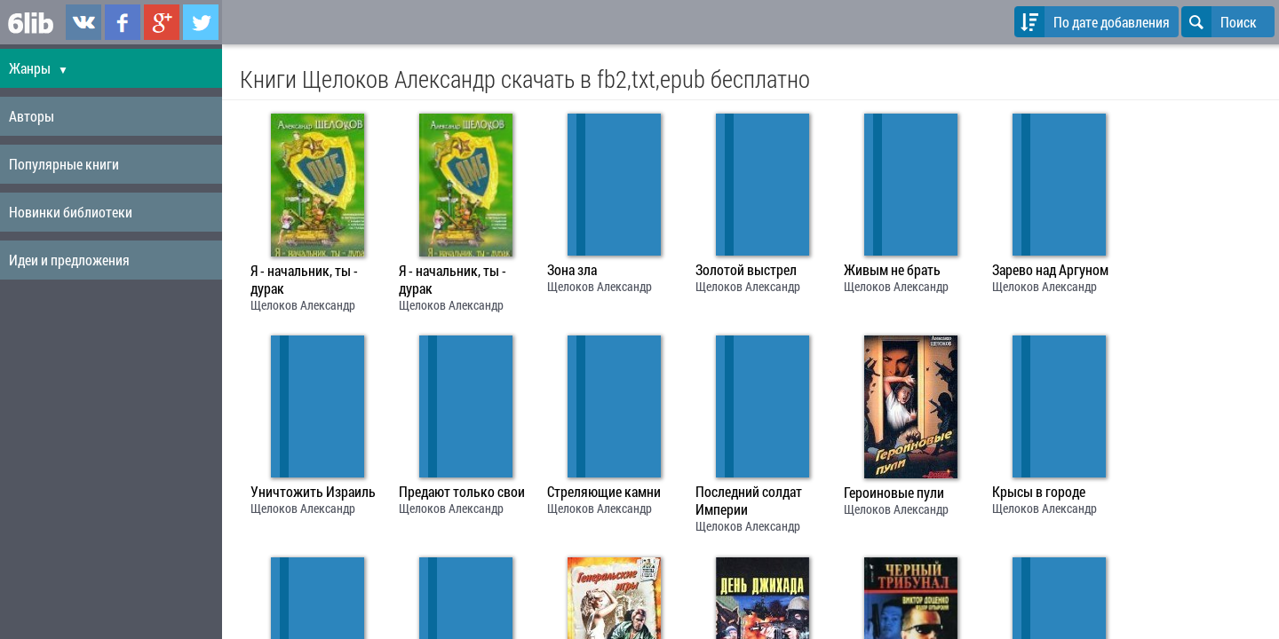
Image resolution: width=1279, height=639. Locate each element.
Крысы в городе (1038, 492)
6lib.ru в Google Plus (161, 22)
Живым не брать (892, 270)
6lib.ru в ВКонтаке (83, 22)
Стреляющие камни (604, 492)
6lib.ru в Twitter (200, 22)
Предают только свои (462, 492)
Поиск (1219, 21)
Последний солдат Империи (748, 500)
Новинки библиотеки (70, 211)
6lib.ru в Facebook (122, 22)
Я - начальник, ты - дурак (304, 279)
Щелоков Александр (302, 304)
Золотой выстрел (746, 270)
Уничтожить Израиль (313, 492)
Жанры (38, 68)
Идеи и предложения (69, 259)
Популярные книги (64, 163)
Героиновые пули (894, 492)
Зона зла (572, 270)
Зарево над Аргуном (1050, 270)
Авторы (31, 115)
